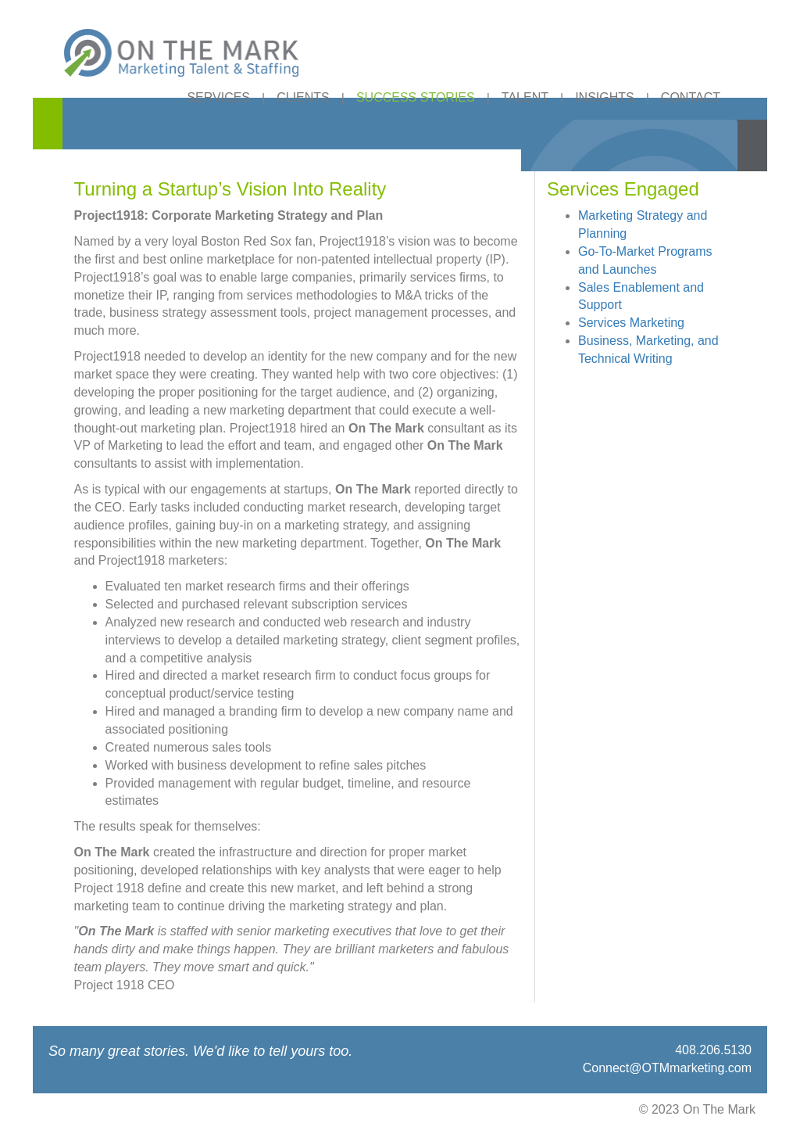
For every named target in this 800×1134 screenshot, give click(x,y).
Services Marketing (631, 322)
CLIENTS (303, 97)
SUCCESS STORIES (415, 97)
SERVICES (218, 97)
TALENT (525, 97)
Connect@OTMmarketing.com (667, 1068)
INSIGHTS (604, 97)
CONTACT (690, 97)
